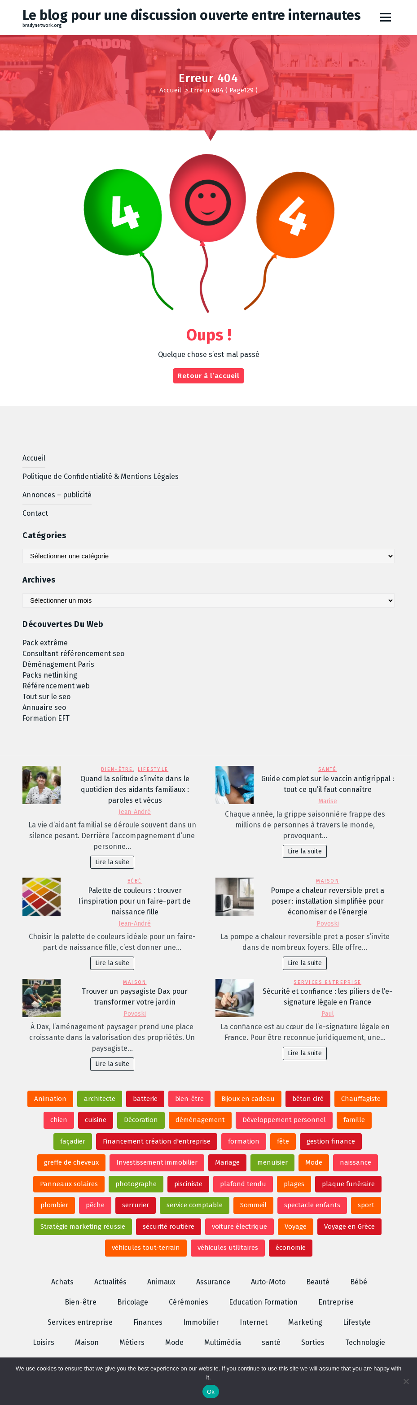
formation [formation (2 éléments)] (243, 1141)
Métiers (132, 1342)
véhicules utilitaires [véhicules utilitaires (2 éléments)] (228, 1248)
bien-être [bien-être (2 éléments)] (189, 1099)
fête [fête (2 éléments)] (283, 1141)
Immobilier (201, 1322)
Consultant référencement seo (73, 653)
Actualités (110, 1282)
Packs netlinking (49, 675)
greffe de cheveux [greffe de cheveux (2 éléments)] (71, 1162)
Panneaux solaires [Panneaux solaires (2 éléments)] (69, 1184)
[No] (405, 1381)
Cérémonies (188, 1302)
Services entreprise (327, 982)
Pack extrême (45, 643)
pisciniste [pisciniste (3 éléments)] (188, 1184)
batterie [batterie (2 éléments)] (145, 1099)
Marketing (305, 1322)
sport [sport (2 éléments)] (366, 1205)
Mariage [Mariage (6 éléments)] (227, 1162)
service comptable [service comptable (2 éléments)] (195, 1205)
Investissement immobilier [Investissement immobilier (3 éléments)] (157, 1162)
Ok (211, 1391)
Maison (327, 881)
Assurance (213, 1282)
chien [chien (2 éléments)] (58, 1120)
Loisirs (43, 1342)
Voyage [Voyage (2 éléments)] (296, 1226)
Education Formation (263, 1302)
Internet (254, 1322)
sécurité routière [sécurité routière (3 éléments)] (168, 1226)
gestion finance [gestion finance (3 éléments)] (331, 1141)
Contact (35, 513)
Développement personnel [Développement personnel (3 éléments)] (284, 1120)
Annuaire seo (44, 707)
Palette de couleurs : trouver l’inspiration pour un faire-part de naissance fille (135, 901)
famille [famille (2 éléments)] (354, 1120)
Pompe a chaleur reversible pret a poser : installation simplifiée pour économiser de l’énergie (327, 901)
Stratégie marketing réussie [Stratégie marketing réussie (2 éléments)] (82, 1226)
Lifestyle (153, 769)
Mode (174, 1342)
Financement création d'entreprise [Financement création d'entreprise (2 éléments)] (157, 1141)
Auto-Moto (268, 1282)
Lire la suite (112, 862)
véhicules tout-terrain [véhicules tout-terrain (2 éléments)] (146, 1248)
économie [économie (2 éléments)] (291, 1248)
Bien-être (117, 769)
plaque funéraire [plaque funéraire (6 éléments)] (348, 1184)
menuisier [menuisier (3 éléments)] (272, 1162)
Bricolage (132, 1302)
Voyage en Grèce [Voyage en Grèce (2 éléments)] (349, 1226)
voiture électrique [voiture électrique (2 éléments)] (239, 1226)
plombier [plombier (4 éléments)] (54, 1205)
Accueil (170, 90)
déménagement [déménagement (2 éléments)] (200, 1120)
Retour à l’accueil (208, 376)
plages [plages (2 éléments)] (294, 1184)
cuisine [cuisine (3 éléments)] (95, 1120)
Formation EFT (46, 718)
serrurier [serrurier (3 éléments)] (135, 1205)
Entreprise (336, 1302)
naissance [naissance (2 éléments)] (355, 1162)
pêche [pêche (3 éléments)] (95, 1205)
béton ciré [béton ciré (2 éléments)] (308, 1099)
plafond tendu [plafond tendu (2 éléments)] (243, 1184)
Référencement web (56, 686)
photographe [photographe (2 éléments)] (136, 1184)
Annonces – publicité (57, 495)
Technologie (365, 1342)
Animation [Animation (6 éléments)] (50, 1099)
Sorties (313, 1342)
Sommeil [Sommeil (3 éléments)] (253, 1205)
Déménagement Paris (58, 664)
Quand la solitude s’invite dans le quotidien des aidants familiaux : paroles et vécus (134, 789)
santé (327, 769)
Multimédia (222, 1342)
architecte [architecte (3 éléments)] (99, 1099)
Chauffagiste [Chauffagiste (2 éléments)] (361, 1099)
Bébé (134, 881)
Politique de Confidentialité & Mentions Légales (100, 476)
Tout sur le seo (46, 696)
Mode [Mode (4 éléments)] (313, 1162)
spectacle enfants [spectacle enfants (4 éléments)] (312, 1205)
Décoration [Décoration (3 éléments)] (141, 1120)
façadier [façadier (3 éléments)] (72, 1141)
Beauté (317, 1282)
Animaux (161, 1282)
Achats (62, 1282)
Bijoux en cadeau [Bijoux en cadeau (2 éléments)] (248, 1099)
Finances (147, 1322)
